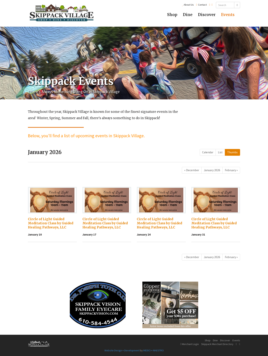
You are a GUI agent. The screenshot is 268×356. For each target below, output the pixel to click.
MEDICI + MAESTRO (153, 350)
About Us (188, 4)
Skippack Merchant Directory (217, 344)
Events (227, 14)
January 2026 (212, 170)
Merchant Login (189, 344)
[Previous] (192, 170)
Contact (201, 4)
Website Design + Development (121, 350)
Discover (225, 340)
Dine (187, 14)
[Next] (231, 170)
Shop (172, 14)
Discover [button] (207, 14)
